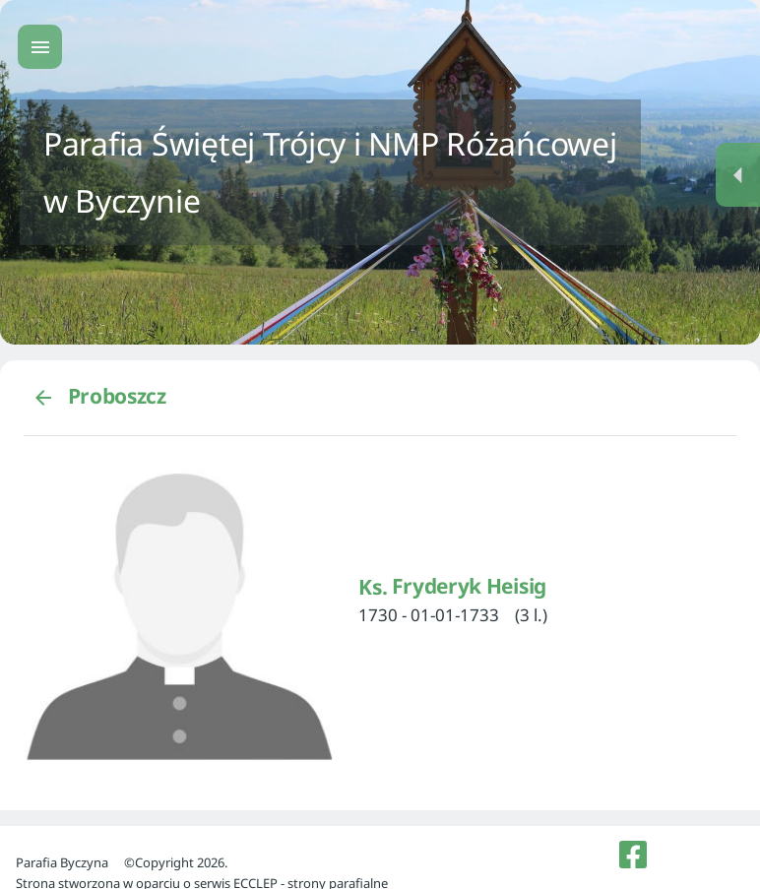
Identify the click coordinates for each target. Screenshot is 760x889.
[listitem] (633, 854)
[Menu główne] (40, 47)
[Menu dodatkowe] (738, 175)
